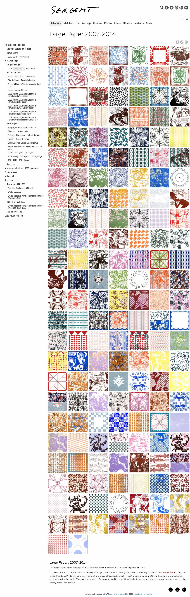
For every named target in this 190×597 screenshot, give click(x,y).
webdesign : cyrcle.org (143, 594)
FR (183, 19)
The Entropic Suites (166, 572)
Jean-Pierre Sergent (116, 594)
